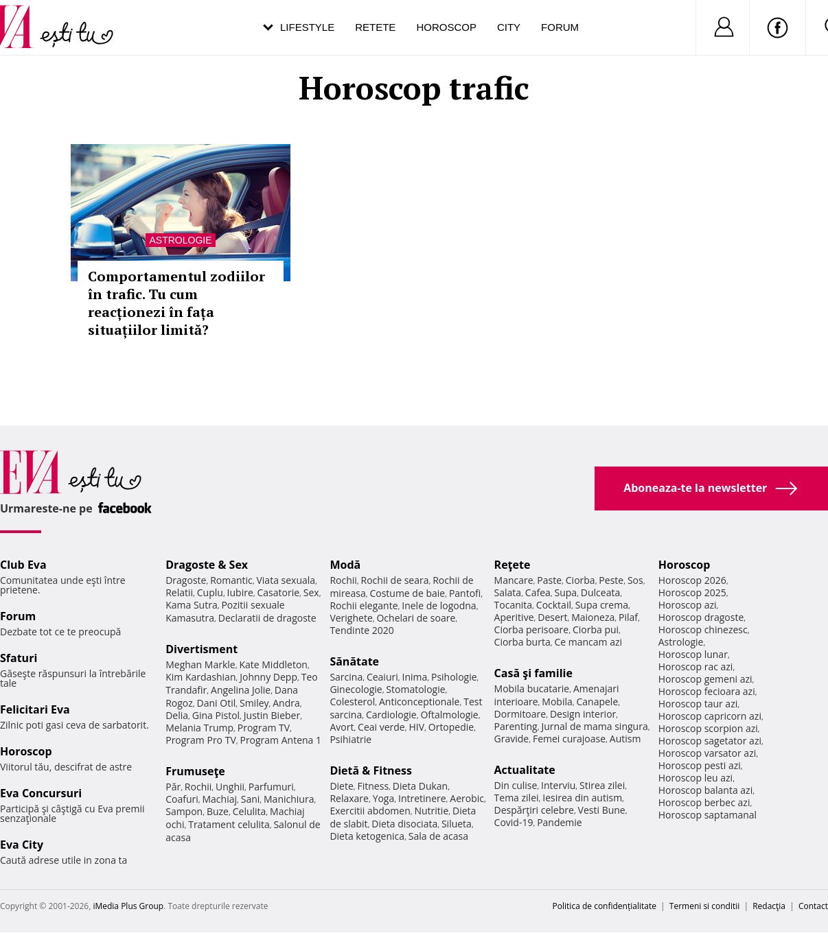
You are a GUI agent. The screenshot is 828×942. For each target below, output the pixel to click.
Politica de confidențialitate (604, 906)
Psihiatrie (350, 739)
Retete (375, 27)
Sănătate (354, 661)
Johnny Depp (268, 676)
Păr (173, 786)
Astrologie (180, 240)
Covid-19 (513, 822)
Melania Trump (199, 727)
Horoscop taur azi (697, 703)
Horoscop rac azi (695, 666)
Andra (286, 702)
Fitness (373, 785)
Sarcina (346, 676)
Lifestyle (307, 27)
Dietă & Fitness (371, 770)
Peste (611, 580)
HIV (416, 726)
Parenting (516, 726)
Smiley (254, 702)
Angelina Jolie (241, 689)
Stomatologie (415, 689)
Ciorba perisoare (531, 629)
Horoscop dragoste (701, 617)
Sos (635, 580)
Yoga (384, 798)
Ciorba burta (522, 641)
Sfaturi (18, 658)
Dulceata (600, 592)
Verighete (351, 617)
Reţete (512, 564)
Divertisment (201, 649)
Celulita (249, 811)
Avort (342, 726)
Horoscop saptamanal (707, 814)
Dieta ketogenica (367, 836)
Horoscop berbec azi (704, 802)
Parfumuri (271, 786)
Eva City (21, 844)
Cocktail (553, 604)
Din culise (516, 785)
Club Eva (23, 564)
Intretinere (422, 798)
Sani (250, 798)
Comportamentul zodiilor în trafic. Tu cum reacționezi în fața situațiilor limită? (176, 303)
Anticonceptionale (419, 701)
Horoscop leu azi (695, 777)
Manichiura (289, 798)
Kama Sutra (191, 604)
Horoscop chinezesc (703, 629)
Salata (508, 592)
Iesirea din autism (582, 797)
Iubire (240, 592)
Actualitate (524, 769)
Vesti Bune (601, 809)
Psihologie (454, 676)
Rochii (198, 786)
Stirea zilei (602, 785)
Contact (813, 906)
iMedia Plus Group (128, 906)
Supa (566, 592)
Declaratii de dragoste (267, 617)
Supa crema (601, 604)
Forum (560, 27)
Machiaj (220, 798)
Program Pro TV (200, 739)
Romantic (231, 580)
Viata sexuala (285, 580)
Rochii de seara (395, 580)
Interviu (558, 785)
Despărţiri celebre (534, 809)
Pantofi (465, 593)
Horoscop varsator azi (707, 753)
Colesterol (352, 701)
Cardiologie (391, 714)
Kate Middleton (273, 664)
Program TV (264, 727)
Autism (625, 738)
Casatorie (278, 592)
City (508, 27)
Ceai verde (381, 726)
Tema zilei (516, 797)
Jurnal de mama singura (594, 726)
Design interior (583, 713)
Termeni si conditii (704, 906)
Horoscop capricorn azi (709, 715)
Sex (311, 592)
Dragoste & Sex (206, 564)
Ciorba (580, 580)
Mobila (557, 701)
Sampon (184, 811)
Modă (345, 564)
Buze (218, 811)
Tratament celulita (229, 824)
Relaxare (349, 798)
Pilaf (628, 617)
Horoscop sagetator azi (709, 740)
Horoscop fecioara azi (706, 691)
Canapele (597, 701)
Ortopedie (451, 726)
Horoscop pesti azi (699, 765)
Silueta (456, 823)
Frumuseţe (195, 771)
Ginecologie (356, 689)
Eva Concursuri (41, 793)
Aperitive (514, 617)
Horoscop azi (687, 604)
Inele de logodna (439, 605)
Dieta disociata (404, 823)
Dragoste (185, 580)
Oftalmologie (449, 714)
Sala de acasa (438, 836)
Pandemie (559, 822)
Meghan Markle (200, 664)
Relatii (179, 592)
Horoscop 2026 (692, 580)
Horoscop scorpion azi (708, 728)
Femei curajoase (569, 738)
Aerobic (467, 798)
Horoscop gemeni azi (705, 678)
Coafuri (181, 798)
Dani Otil (216, 702)
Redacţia (768, 906)
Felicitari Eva (35, 709)
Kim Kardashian (200, 676)
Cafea (538, 592)
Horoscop (446, 27)
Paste (549, 580)
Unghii (230, 786)
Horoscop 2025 (692, 592)
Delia (176, 715)
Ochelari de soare (415, 617)
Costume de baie (407, 593)
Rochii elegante (364, 605)
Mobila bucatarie (532, 688)
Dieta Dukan (420, 785)
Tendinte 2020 (361, 630)
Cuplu (210, 592)
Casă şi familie (533, 673)
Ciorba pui (596, 629)
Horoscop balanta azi (705, 790)
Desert (552, 617)
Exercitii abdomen (370, 810)
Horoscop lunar (693, 654)
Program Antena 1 (280, 739)
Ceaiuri (382, 676)
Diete (341, 785)
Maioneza (592, 617)
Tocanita (513, 604)
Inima (414, 676)
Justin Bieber (272, 715)
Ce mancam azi (588, 641)
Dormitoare (520, 713)
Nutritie (431, 810)
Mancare (513, 580)
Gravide (511, 738)
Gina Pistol (216, 715)
